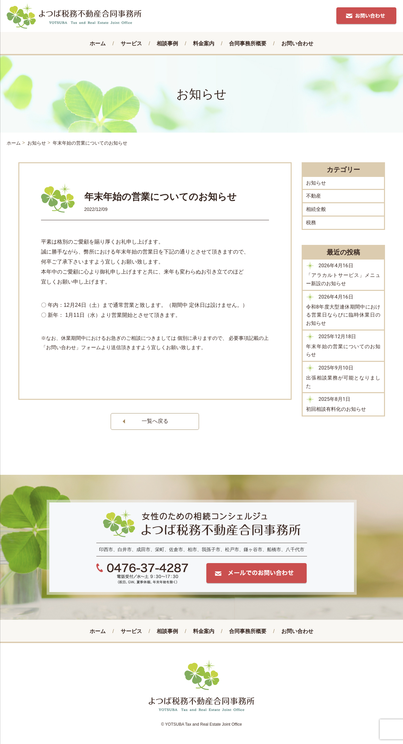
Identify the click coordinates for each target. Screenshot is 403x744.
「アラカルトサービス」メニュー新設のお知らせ (343, 279)
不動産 (313, 196)
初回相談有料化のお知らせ (336, 409)
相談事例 (167, 43)
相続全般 (316, 209)
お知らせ (316, 183)
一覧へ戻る (155, 421)
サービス (131, 43)
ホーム (98, 43)
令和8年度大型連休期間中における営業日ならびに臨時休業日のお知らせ (343, 315)
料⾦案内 (203, 43)
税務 (311, 223)
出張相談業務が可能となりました (343, 382)
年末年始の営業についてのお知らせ (343, 351)
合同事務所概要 (247, 43)
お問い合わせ (297, 43)
